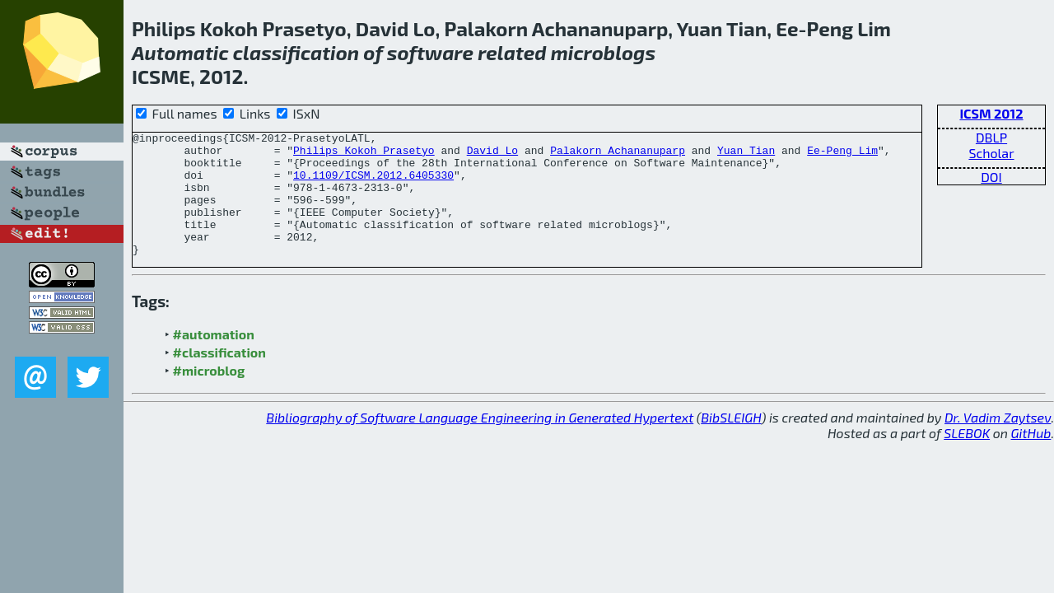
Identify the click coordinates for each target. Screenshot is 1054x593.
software (430, 52)
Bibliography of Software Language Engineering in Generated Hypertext (479, 442)
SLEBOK (967, 457)
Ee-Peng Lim (842, 154)
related (512, 52)
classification (296, 52)
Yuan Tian (746, 154)
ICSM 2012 (991, 113)
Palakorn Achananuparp (617, 154)
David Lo (492, 154)
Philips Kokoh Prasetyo (364, 154)
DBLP (991, 137)
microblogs (603, 52)
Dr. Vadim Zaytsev (997, 442)
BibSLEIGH (731, 442)
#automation (213, 359)
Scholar (991, 153)
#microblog (209, 395)
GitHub (1031, 457)
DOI (991, 176)
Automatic (180, 52)
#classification (219, 377)
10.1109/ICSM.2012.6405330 (373, 184)
